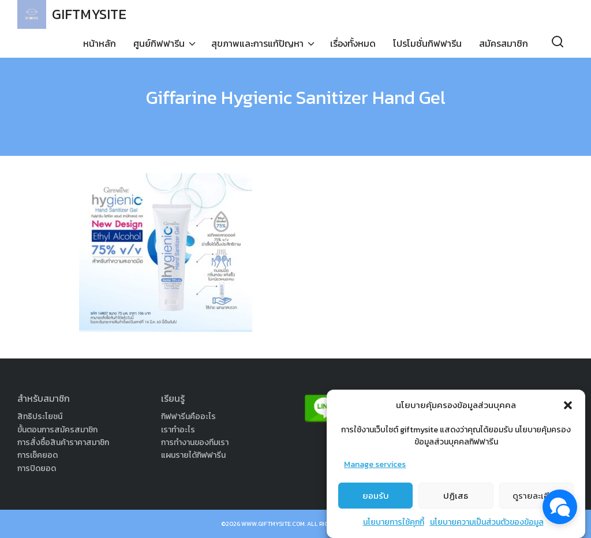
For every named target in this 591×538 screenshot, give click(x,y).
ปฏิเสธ (455, 499)
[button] (568, 408)
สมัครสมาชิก (503, 43)
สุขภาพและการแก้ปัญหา (257, 43)
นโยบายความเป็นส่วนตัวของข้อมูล (487, 526)
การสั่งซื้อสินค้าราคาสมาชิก (63, 442)
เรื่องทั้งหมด (353, 43)
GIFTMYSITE (89, 14)
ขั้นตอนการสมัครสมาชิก (57, 430)
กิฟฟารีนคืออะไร (188, 416)
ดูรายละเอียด (536, 499)
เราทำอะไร (178, 430)
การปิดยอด (36, 468)
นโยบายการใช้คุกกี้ (393, 526)
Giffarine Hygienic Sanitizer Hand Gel (296, 97)
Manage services (375, 468)
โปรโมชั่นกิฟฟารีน (427, 43)
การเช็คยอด (37, 455)
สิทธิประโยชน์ (39, 416)
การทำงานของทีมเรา (195, 442)
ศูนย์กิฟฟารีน (159, 43)
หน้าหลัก (99, 43)
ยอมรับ (375, 499)
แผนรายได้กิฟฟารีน (193, 455)
